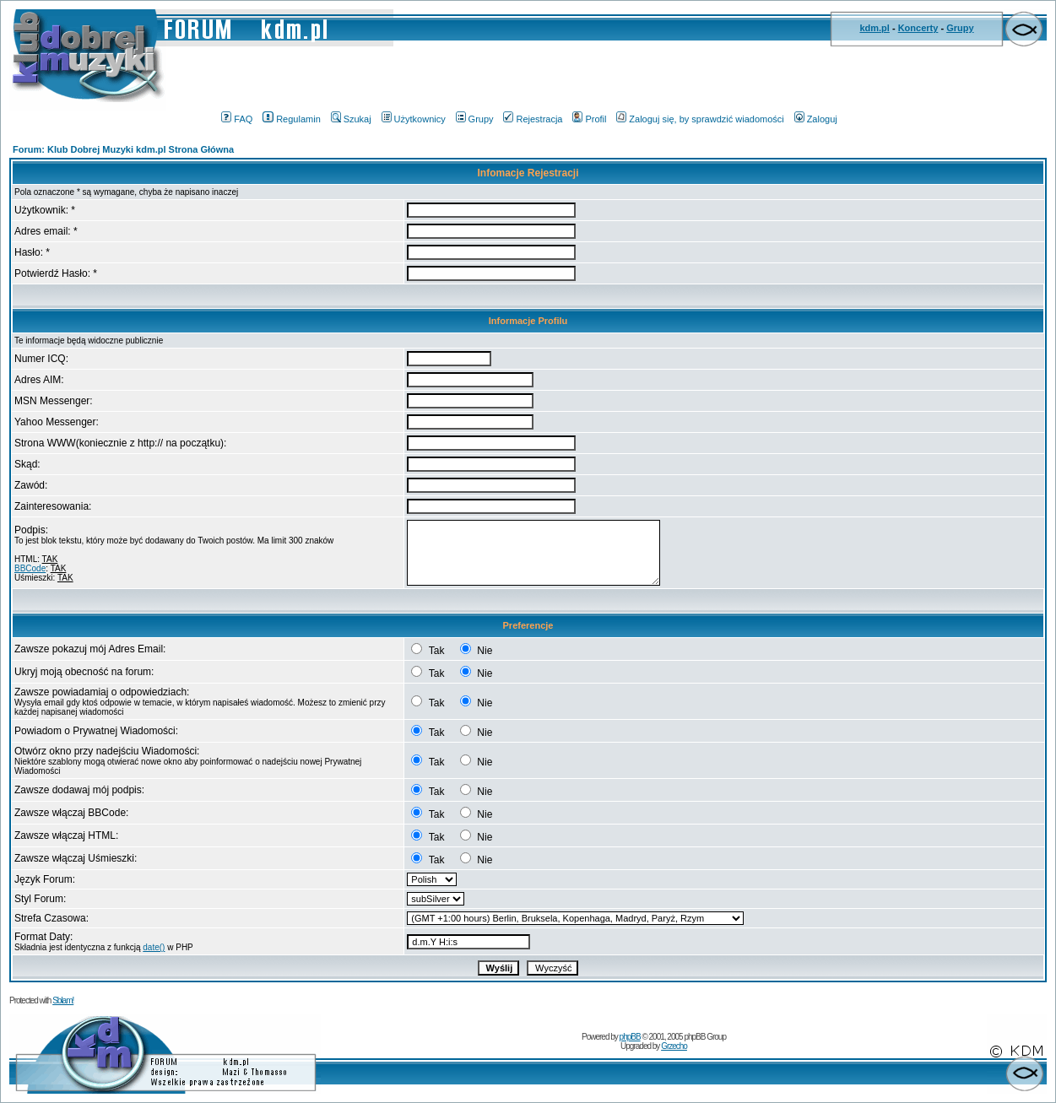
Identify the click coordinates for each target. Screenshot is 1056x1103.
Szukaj (351, 119)
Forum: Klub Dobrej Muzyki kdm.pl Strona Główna (123, 149)
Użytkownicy (414, 119)
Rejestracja (532, 119)
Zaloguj (815, 119)
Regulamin (292, 119)
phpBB (630, 1036)
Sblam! (62, 1000)
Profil (589, 119)
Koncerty (918, 28)
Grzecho (674, 1046)
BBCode (30, 568)
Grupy (959, 28)
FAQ (236, 119)
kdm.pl (874, 28)
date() (154, 947)
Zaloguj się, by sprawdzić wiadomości (699, 119)
